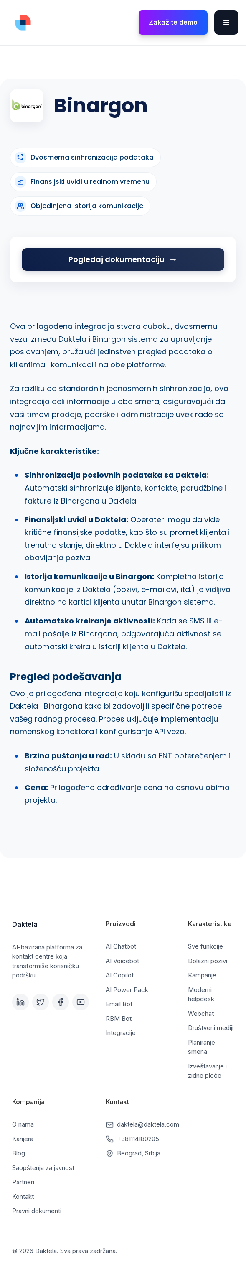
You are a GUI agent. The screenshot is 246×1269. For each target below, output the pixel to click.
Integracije (121, 1033)
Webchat (201, 1013)
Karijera (22, 1139)
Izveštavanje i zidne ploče (207, 1071)
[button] (226, 22)
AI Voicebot (122, 961)
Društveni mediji (210, 1028)
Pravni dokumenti (36, 1211)
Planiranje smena (201, 1047)
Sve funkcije (205, 946)
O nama (23, 1124)
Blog (18, 1153)
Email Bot (119, 1004)
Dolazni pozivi (207, 961)
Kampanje (202, 975)
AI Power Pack (127, 990)
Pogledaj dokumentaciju (116, 259)
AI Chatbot (121, 946)
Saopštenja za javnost (43, 1168)
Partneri (23, 1182)
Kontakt (23, 1196)
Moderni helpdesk (201, 994)
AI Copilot (120, 975)
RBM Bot (119, 1018)
